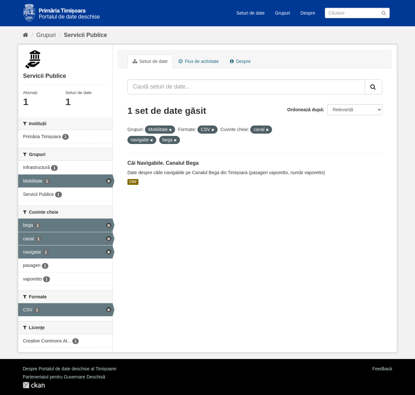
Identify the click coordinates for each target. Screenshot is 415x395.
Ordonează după (305, 109)
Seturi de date (250, 13)
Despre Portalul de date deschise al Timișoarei (69, 368)
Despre (308, 13)
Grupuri (282, 13)
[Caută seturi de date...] (246, 86)
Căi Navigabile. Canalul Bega (163, 163)
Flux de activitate (199, 61)
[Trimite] (383, 12)
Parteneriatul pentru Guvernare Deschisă (64, 376)
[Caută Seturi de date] (357, 13)
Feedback (382, 368)
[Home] (25, 35)
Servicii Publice (85, 35)
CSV (132, 182)
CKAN (34, 385)
